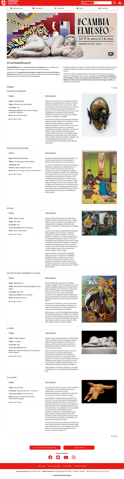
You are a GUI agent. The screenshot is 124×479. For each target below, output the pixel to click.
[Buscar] (114, 3)
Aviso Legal (41, 466)
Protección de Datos (80, 466)
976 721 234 (105, 471)
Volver (114, 88)
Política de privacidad (54, 466)
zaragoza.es (11, 5)
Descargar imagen (15, 119)
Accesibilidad (67, 466)
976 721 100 (93, 471)
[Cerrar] (92, 3)
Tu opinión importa (78, 447)
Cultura (18, 5)
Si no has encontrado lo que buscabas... (45, 447)
